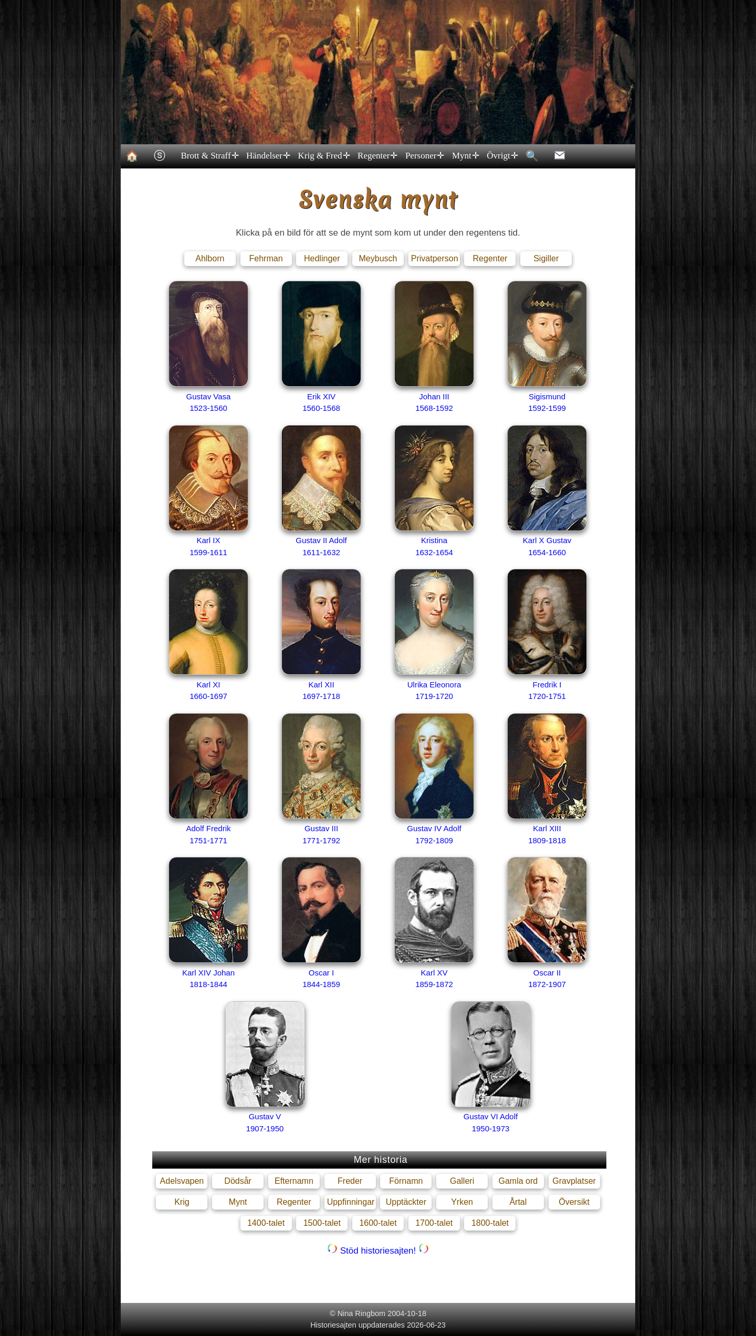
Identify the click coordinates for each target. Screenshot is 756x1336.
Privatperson (434, 258)
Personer (424, 155)
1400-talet (266, 1222)
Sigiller (546, 258)
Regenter (377, 155)
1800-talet (490, 1222)
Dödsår (237, 1180)
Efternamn (294, 1180)
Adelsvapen (182, 1180)
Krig (181, 1201)
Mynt (464, 155)
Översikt (574, 1201)
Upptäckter (406, 1201)
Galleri (462, 1180)
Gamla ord (518, 1180)
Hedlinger (322, 258)
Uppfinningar (351, 1201)
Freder (350, 1180)
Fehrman (266, 258)
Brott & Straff (209, 155)
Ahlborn (209, 258)
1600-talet (377, 1222)
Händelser (267, 155)
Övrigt (501, 155)
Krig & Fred (323, 155)
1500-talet (322, 1222)
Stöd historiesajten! (378, 1251)
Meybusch (378, 258)
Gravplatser (574, 1180)
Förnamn (406, 1180)
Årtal (518, 1201)
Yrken (462, 1201)
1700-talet (434, 1222)
